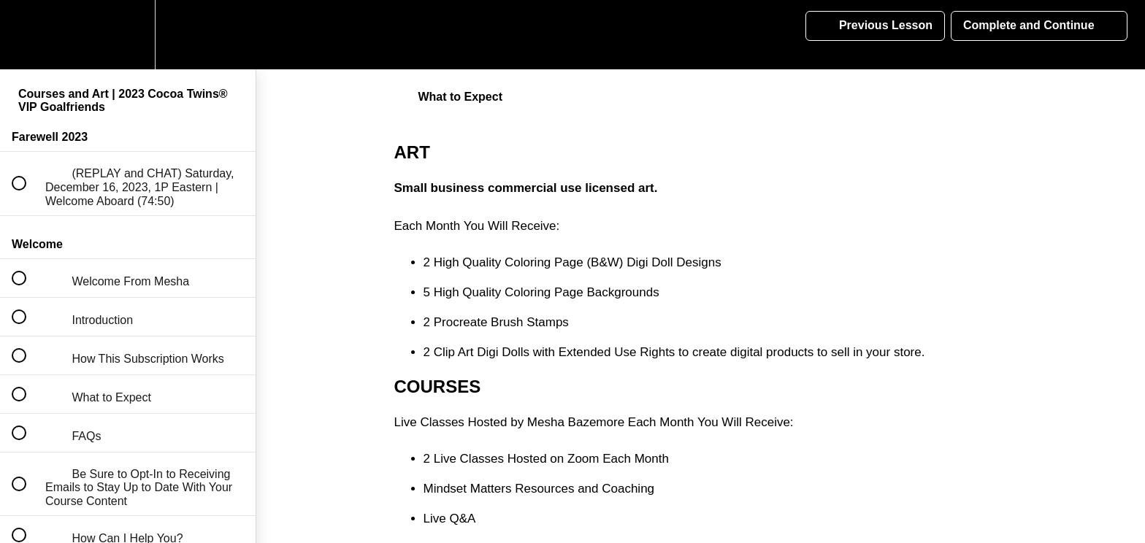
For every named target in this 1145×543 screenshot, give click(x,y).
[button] (27, 34)
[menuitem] (128, 34)
